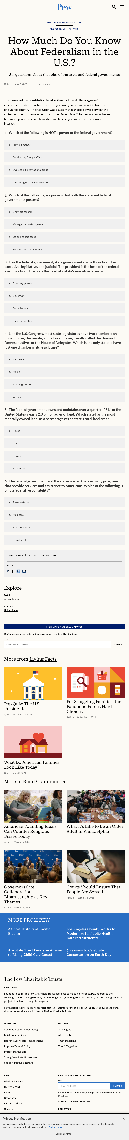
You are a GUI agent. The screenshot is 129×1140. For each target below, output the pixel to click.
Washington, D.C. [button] (23, 384)
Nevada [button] (17, 455)
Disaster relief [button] (21, 539)
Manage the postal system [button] (28, 223)
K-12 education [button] (22, 527)
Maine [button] (16, 371)
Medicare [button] (18, 514)
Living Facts (43, 658)
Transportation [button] (21, 501)
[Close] (123, 1118)
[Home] (33, 978)
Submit (117, 644)
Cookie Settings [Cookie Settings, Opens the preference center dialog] (63, 1133)
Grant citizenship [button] (22, 211)
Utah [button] (15, 442)
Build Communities (44, 781)
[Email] (57, 644)
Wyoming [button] (18, 396)
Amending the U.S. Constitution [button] (31, 182)
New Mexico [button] (20, 468)
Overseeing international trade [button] (30, 169)
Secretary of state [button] (23, 320)
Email (6, 639)
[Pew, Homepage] (64, 6)
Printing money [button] (21, 144)
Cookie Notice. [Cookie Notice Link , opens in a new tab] (56, 1127)
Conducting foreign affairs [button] (28, 156)
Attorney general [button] (22, 282)
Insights (63, 1023)
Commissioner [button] (21, 307)
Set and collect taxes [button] (24, 236)
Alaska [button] (16, 430)
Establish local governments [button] (29, 249)
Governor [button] (18, 295)
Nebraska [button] (18, 358)
